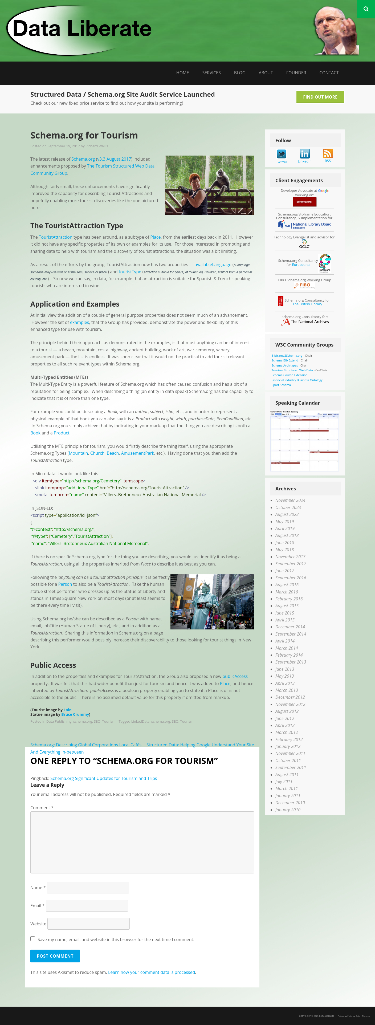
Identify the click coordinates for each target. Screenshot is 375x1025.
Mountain (78, 453)
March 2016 (286, 592)
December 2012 (290, 697)
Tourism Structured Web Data (292, 370)
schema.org (82, 721)
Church (97, 453)
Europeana (300, 264)
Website (38, 924)
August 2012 (287, 711)
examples (79, 322)
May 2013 (284, 676)
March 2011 (286, 788)
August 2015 (287, 606)
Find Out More (320, 97)
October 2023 (288, 507)
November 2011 (290, 753)
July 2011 (283, 781)
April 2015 (285, 620)
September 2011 (290, 767)
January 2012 (287, 746)
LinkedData (140, 721)
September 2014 (290, 634)
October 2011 (288, 760)
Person (65, 584)
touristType (130, 272)
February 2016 (289, 599)
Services (211, 73)
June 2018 (284, 543)
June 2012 (284, 718)
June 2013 (284, 669)
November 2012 (290, 704)
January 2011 (287, 796)
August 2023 (287, 514)
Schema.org (83, 159)
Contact (329, 73)
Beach (113, 453)
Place (155, 237)
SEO (97, 721)
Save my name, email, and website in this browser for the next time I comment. (116, 939)
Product (62, 433)
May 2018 (284, 549)
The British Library (307, 304)
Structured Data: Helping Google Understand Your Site (200, 745)
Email (37, 906)
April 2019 (285, 528)
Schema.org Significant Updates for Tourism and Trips (103, 778)
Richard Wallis (96, 146)
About (266, 73)
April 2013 (285, 683)
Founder (296, 73)
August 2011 (287, 775)
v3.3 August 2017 (114, 159)
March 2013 (286, 690)
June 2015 (284, 613)
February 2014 (289, 655)
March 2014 (286, 648)
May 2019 (284, 521)
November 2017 (290, 557)
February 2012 (289, 739)
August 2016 (287, 585)
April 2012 (285, 725)
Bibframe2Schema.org (287, 355)
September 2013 (290, 662)
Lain (68, 709)
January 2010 (287, 810)
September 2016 (290, 578)
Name (38, 887)
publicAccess (235, 676)
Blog (240, 73)
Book (35, 433)
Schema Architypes (285, 365)
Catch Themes (363, 1015)
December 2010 (290, 803)
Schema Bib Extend (285, 360)
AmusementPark (137, 453)
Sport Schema (281, 385)
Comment (42, 808)
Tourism (109, 721)
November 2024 (290, 500)
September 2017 (290, 564)
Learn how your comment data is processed (151, 972)
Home (182, 73)
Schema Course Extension (290, 375)
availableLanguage (213, 264)
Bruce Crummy (75, 714)
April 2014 (285, 641)
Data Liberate (326, 1015)
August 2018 (287, 535)
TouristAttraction (55, 237)
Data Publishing (59, 721)
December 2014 (290, 627)
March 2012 (286, 732)
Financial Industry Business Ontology (297, 380)
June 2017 (284, 570)
